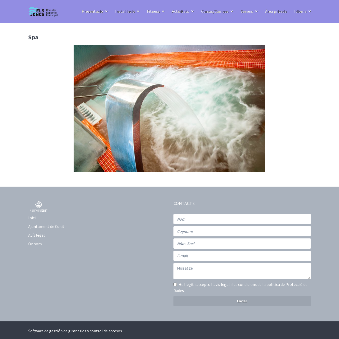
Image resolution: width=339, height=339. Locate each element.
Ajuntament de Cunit (46, 226)
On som (35, 243)
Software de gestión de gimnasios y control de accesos (75, 330)
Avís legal (36, 235)
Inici (32, 217)
